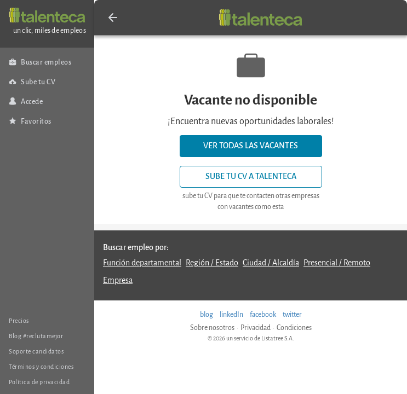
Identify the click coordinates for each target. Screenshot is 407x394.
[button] (113, 17)
